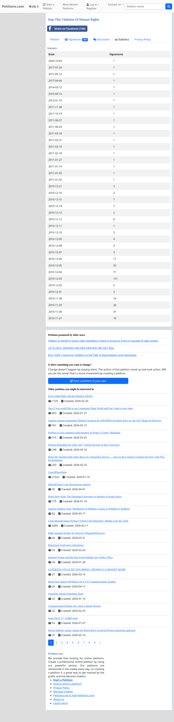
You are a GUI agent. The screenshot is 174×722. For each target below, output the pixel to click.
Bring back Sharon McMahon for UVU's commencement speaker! (82, 581)
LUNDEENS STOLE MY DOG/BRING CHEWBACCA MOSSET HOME (87, 569)
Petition (54, 39)
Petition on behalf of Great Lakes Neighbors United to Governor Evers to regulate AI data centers (103, 341)
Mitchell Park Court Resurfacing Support (69, 484)
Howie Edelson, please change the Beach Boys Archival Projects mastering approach (91, 630)
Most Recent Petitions (70, 6)
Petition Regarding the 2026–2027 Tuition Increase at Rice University (84, 445)
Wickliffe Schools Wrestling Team (65, 593)
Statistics (122, 39)
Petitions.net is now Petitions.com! (73, 695)
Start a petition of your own (88, 381)
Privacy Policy (143, 39)
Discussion (101, 39)
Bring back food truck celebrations (66, 545)
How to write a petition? (67, 684)
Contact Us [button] (115, 4)
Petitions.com (13, 6)
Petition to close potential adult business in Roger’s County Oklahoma (84, 432)
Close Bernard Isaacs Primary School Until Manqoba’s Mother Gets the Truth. (88, 520)
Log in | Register (93, 6)
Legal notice (60, 703)
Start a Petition (48, 6)
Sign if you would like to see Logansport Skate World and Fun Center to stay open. (90, 408)
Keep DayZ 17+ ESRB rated (62, 618)
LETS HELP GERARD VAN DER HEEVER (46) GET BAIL (81, 348)
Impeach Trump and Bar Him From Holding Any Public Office (80, 557)
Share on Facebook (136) (66, 29)
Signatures (76, 39)
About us (58, 699)
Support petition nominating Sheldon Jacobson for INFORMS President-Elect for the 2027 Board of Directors (104, 420)
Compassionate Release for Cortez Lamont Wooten (74, 606)
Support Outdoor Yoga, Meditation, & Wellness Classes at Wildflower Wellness (89, 508)
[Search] (145, 6)
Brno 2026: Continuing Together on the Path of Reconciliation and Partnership (92, 355)
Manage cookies (63, 691)
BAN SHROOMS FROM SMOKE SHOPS (70, 396)
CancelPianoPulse (57, 472)
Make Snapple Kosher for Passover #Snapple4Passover (76, 533)
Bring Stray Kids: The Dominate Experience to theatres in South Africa (84, 496)
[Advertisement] (22, 61)
